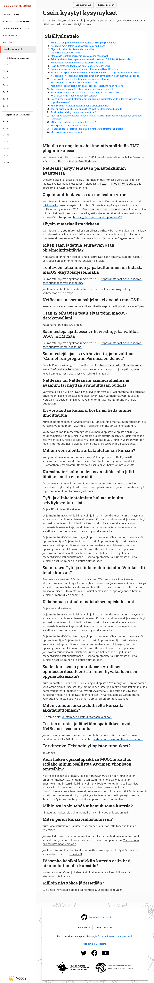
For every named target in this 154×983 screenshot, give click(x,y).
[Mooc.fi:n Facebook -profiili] (94, 955)
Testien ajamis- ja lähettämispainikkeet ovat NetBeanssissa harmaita (86, 109)
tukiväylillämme (81, 24)
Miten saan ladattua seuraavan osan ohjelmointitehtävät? (80, 56)
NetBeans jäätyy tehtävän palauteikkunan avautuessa (78, 46)
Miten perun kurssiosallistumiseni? (69, 125)
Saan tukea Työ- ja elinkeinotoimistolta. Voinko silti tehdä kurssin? (85, 92)
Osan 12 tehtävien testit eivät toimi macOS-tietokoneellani (81, 66)
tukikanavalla (100, 372)
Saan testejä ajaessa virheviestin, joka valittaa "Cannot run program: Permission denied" (96, 72)
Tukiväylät (76, 852)
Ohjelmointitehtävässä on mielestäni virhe (72, 49)
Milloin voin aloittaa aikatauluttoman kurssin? (74, 82)
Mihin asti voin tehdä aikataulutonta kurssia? (73, 122)
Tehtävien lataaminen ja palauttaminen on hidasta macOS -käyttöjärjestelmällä (90, 59)
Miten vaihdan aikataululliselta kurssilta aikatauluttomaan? (81, 105)
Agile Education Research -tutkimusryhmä (112, 935)
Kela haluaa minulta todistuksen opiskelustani (74, 95)
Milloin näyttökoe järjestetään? (66, 132)
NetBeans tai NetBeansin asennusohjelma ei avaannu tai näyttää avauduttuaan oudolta (95, 75)
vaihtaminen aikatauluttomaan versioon (87, 715)
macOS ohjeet (73, 324)
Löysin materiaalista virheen (65, 52)
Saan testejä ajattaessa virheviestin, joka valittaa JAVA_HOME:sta (85, 69)
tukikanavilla (50, 204)
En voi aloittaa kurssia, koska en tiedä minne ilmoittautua (80, 79)
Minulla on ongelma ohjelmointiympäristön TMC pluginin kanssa (83, 42)
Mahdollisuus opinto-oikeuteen (103, 888)
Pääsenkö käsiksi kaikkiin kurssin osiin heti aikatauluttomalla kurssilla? (87, 128)
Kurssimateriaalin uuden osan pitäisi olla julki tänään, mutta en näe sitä (87, 85)
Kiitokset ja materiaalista (94, 942)
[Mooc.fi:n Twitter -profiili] (83, 955)
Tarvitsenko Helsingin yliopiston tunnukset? (73, 112)
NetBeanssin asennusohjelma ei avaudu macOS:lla (77, 62)
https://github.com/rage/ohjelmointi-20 (97, 216)
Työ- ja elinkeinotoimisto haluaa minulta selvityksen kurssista (82, 89)
